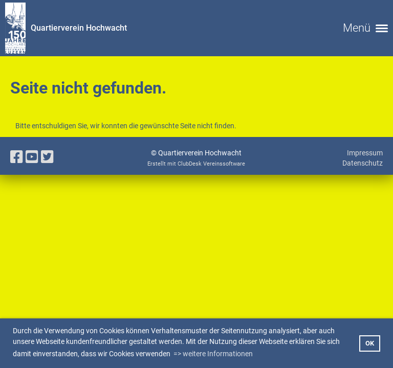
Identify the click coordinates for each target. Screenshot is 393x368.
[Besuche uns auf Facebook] (16, 157)
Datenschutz (362, 163)
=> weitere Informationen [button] (213, 354)
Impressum (365, 153)
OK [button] (369, 343)
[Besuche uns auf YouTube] (32, 157)
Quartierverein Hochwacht (79, 28)
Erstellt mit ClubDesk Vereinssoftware (196, 163)
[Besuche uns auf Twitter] (47, 157)
